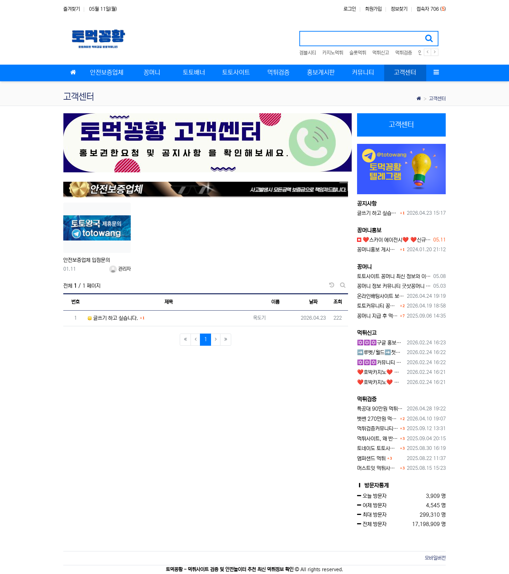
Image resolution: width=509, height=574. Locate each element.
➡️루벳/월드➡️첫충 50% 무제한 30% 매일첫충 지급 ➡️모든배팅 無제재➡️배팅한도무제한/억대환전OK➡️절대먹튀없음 (381, 352)
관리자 (120, 269)
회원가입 (373, 9)
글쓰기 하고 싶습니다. (113, 318)
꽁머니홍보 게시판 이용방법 (377, 250)
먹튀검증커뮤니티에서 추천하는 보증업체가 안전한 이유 (377, 429)
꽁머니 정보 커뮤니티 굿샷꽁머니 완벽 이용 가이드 (394, 286)
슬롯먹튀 (357, 53)
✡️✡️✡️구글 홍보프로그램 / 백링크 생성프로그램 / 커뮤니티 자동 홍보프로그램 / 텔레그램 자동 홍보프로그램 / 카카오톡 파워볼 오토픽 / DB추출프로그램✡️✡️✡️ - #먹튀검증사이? (381, 343)
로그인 (350, 9)
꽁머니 (364, 267)
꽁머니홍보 (369, 230)
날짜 (313, 302)
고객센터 (437, 98)
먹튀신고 (380, 53)
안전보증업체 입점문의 (86, 260)
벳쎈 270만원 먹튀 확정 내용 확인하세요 (377, 419)
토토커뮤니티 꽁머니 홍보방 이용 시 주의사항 (377, 306)
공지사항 (367, 203)
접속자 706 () (431, 9)
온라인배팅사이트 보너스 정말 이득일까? (381, 296)
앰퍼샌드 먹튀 (371, 458)
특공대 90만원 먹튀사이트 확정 (381, 409)
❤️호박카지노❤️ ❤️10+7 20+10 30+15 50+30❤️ (381, 372)
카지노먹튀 (332, 53)
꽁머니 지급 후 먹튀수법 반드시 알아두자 (377, 316)
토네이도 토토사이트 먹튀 (377, 448)
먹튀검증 (403, 53)
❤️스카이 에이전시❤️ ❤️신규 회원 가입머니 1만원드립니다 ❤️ (394, 240)
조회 (337, 302)
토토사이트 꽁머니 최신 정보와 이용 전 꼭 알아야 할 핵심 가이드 (394, 276)
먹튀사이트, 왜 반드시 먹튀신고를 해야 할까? (377, 439)
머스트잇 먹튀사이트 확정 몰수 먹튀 (377, 468)
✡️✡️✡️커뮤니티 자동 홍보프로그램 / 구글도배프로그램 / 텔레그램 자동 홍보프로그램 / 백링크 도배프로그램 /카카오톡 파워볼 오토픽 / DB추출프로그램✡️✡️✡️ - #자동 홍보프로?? (381, 363)
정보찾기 (399, 9)
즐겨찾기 (71, 9)
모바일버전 (435, 558)
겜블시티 (307, 53)
